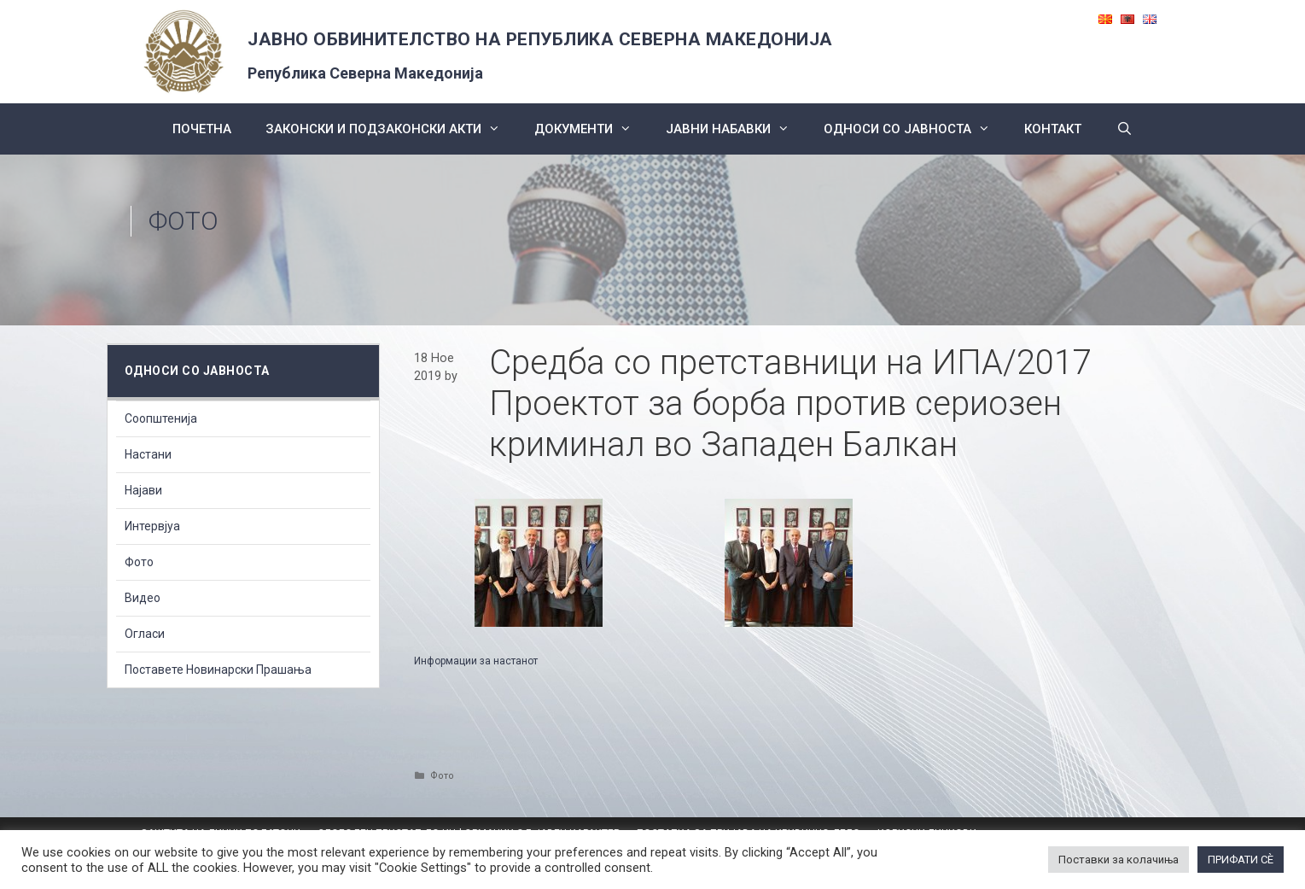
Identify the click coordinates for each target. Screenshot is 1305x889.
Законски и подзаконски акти (391, 129)
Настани (148, 454)
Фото (183, 221)
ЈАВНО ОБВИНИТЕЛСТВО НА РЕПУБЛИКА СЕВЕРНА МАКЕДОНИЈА (540, 39)
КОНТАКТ (1052, 129)
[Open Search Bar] (1123, 129)
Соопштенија (161, 418)
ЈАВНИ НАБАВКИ (736, 129)
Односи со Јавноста (915, 129)
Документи (591, 129)
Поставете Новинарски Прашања (218, 669)
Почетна (201, 129)
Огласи (145, 633)
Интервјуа (152, 526)
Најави (143, 490)
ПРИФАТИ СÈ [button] (1240, 859)
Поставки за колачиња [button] (1118, 859)
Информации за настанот (476, 661)
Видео (142, 598)
